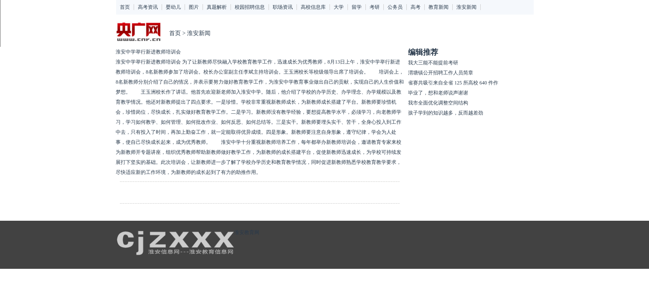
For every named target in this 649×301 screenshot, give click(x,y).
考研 (375, 7)
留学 (357, 7)
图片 (194, 7)
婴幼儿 (173, 7)
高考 (416, 7)
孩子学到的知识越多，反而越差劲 (445, 113)
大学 (339, 7)
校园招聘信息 (250, 7)
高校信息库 (313, 7)
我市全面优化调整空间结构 (438, 103)
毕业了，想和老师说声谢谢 (438, 93)
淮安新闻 (466, 7)
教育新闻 (438, 7)
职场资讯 (283, 7)
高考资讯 (148, 7)
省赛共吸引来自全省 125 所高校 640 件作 (453, 83)
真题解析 (217, 7)
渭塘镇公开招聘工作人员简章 (440, 73)
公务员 (395, 7)
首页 (125, 7)
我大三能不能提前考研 (433, 63)
